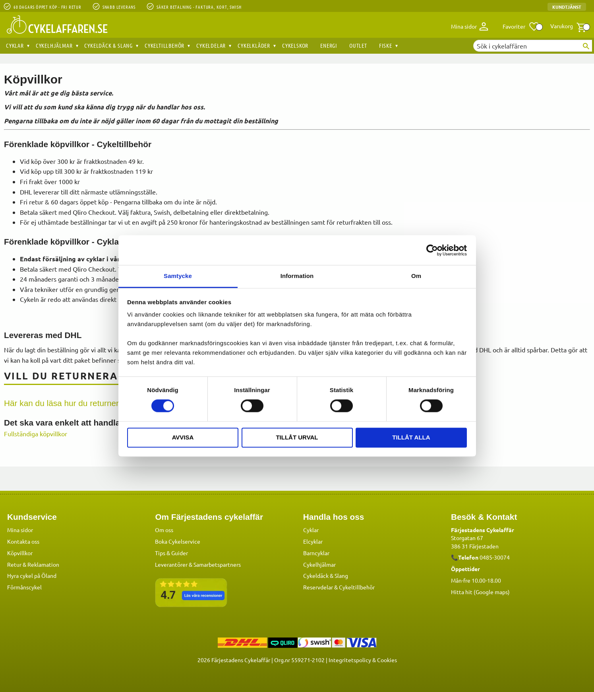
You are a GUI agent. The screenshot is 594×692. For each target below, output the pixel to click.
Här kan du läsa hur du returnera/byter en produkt (95, 403)
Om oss (164, 529)
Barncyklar (316, 552)
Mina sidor (20, 529)
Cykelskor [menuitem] (295, 45)
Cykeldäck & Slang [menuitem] (108, 45)
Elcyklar (313, 540)
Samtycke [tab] (178, 275)
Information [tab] (297, 275)
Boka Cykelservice (177, 540)
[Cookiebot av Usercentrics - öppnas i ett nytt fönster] (432, 250)
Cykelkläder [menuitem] (254, 45)
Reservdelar (318, 586)
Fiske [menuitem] (385, 45)
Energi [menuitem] (328, 45)
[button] (521, 26)
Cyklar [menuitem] (15, 45)
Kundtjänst (566, 7)
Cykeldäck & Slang (325, 575)
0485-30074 (495, 556)
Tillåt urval (297, 437)
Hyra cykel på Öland (31, 575)
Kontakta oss (23, 540)
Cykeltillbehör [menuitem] (164, 45)
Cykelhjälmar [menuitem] (54, 45)
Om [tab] (416, 275)
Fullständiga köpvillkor (35, 433)
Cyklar (311, 529)
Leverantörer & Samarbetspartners (198, 564)
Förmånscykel (24, 586)
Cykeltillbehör (357, 586)
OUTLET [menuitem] (358, 45)
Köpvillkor (20, 552)
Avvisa (183, 437)
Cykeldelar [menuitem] (211, 45)
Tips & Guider (171, 552)
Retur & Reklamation (33, 564)
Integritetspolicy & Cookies (363, 659)
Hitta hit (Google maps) (480, 591)
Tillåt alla (411, 437)
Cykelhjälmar (319, 564)
